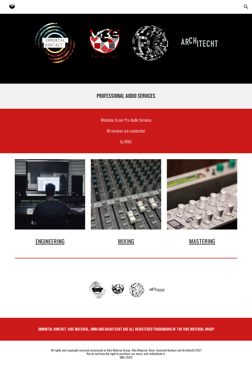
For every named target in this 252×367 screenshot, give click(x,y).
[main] (126, 96)
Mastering (202, 241)
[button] (246, 7)
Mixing (126, 241)
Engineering (49, 241)
